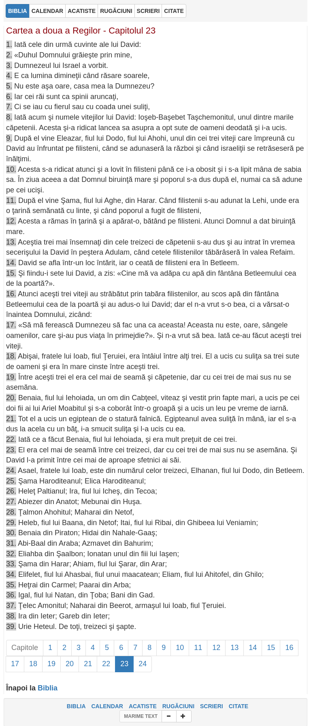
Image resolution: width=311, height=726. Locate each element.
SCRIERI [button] (148, 11)
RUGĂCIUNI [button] (116, 11)
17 (15, 664)
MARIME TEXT (141, 716)
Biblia (48, 688)
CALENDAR (107, 706)
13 (234, 648)
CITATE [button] (173, 11)
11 (198, 648)
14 (253, 648)
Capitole (24, 648)
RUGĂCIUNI (178, 706)
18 (33, 664)
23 (124, 664)
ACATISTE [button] (82, 11)
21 (88, 664)
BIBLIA (76, 706)
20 (70, 664)
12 (216, 648)
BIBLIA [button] (17, 11)
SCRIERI (211, 706)
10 (180, 648)
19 (51, 664)
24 (142, 664)
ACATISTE (143, 706)
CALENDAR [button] (48, 11)
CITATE (238, 706)
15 (271, 648)
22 (106, 664)
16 (289, 648)
